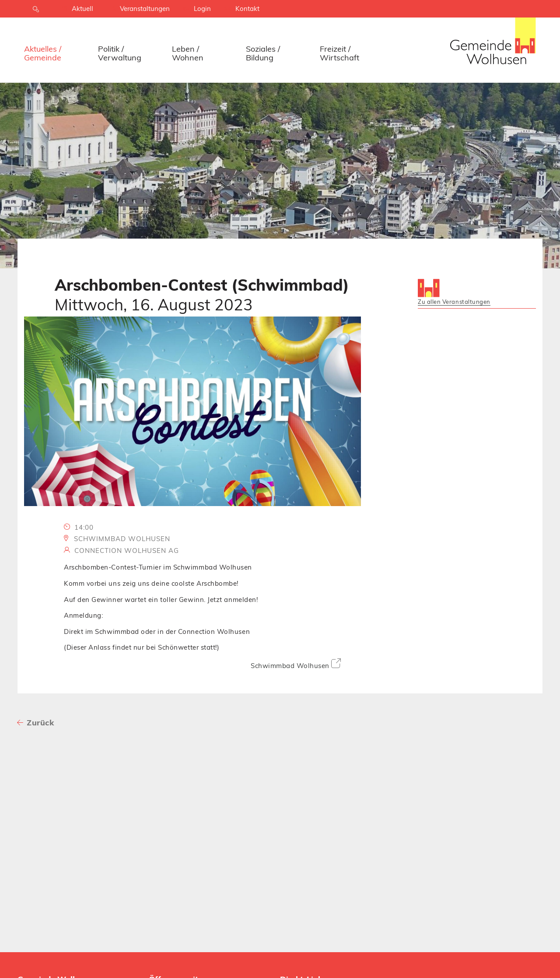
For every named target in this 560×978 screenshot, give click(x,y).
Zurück (40, 723)
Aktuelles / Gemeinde (42, 53)
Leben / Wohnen (187, 53)
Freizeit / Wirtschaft (339, 53)
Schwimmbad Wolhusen (296, 664)
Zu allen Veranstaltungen (454, 301)
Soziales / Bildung (263, 53)
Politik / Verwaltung (119, 53)
